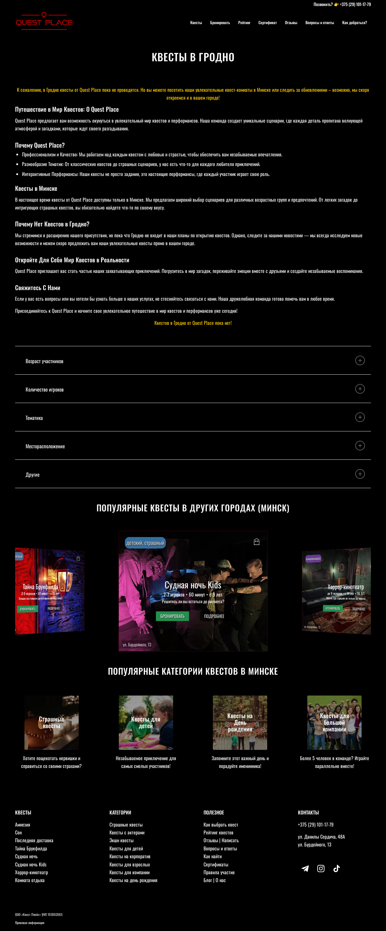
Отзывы (211, 840)
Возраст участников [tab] (195, 360)
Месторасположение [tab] (195, 445)
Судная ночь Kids (30, 864)
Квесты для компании (129, 872)
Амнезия (22, 824)
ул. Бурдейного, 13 (314, 844)
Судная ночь (26, 856)
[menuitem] (196, 22)
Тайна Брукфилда (31, 848)
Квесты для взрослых (129, 864)
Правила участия (219, 872)
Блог (208, 880)
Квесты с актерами (126, 832)
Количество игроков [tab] (195, 389)
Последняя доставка (34, 840)
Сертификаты (216, 864)
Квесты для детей (126, 848)
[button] (193, 591)
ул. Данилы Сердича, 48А (321, 836)
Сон (18, 832)
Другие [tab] (195, 474)
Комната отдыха (30, 880)
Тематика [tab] (195, 417)
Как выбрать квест (221, 824)
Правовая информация (29, 922)
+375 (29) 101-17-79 (355, 4)
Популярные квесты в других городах (175, 507)
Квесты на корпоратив (129, 856)
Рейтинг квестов (218, 832)
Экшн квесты (121, 840)
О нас (221, 880)
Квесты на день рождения (133, 880)
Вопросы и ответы (220, 848)
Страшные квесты (126, 824)
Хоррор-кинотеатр (31, 872)
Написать (230, 840)
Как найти (213, 856)
